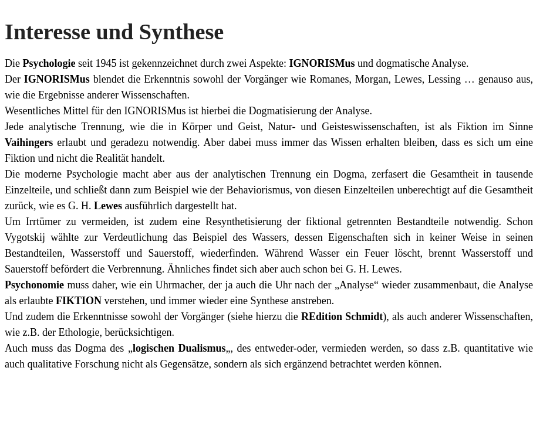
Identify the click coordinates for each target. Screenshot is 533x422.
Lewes (109, 206)
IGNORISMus (322, 63)
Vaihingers (31, 142)
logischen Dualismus (179, 348)
